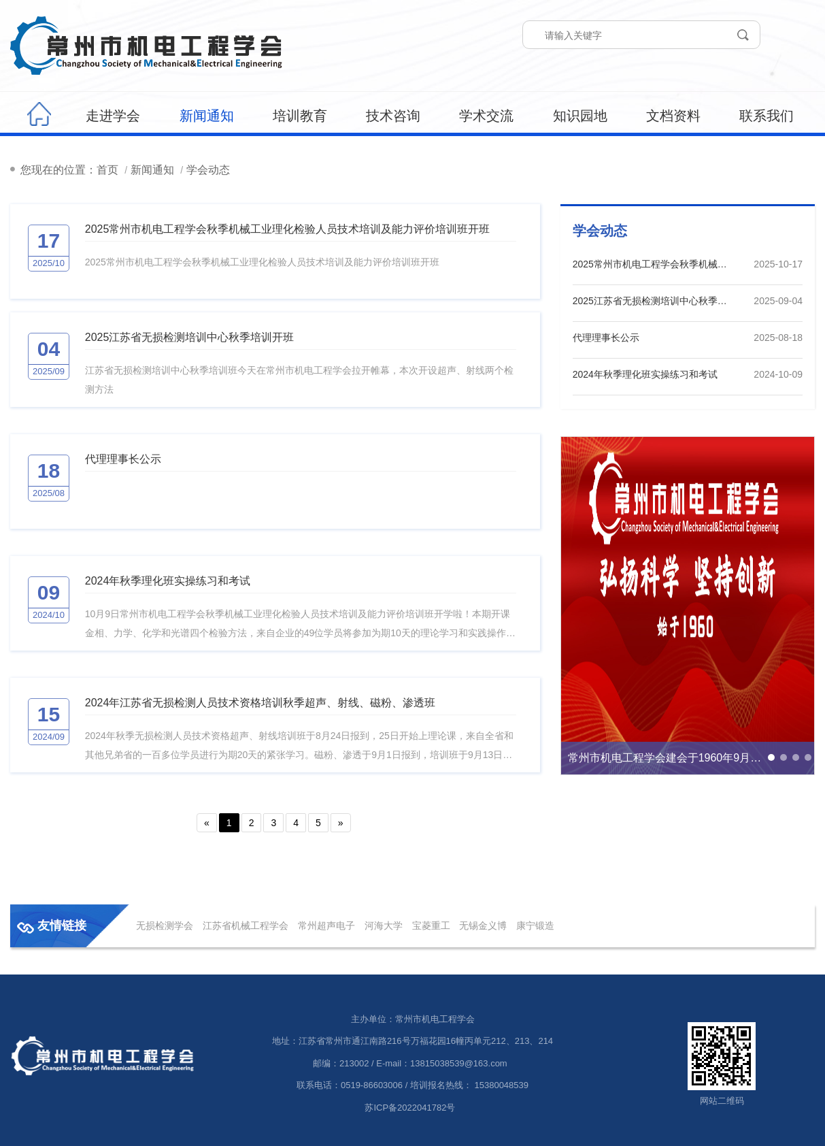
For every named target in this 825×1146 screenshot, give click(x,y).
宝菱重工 (431, 925)
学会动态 (208, 170)
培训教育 (300, 115)
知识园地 (580, 115)
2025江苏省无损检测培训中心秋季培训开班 (189, 337)
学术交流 (486, 115)
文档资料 (673, 115)
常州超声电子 (326, 925)
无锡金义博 (483, 925)
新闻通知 (207, 115)
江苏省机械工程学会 (245, 925)
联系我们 (766, 115)
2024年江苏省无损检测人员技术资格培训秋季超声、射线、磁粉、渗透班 (260, 702)
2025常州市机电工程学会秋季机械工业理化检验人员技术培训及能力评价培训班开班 (287, 229)
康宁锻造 (535, 925)
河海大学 (384, 925)
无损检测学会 (164, 925)
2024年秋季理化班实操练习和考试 (168, 581)
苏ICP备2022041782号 (410, 1107)
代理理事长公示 (123, 459)
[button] (771, 757)
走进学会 (113, 115)
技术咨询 (393, 115)
